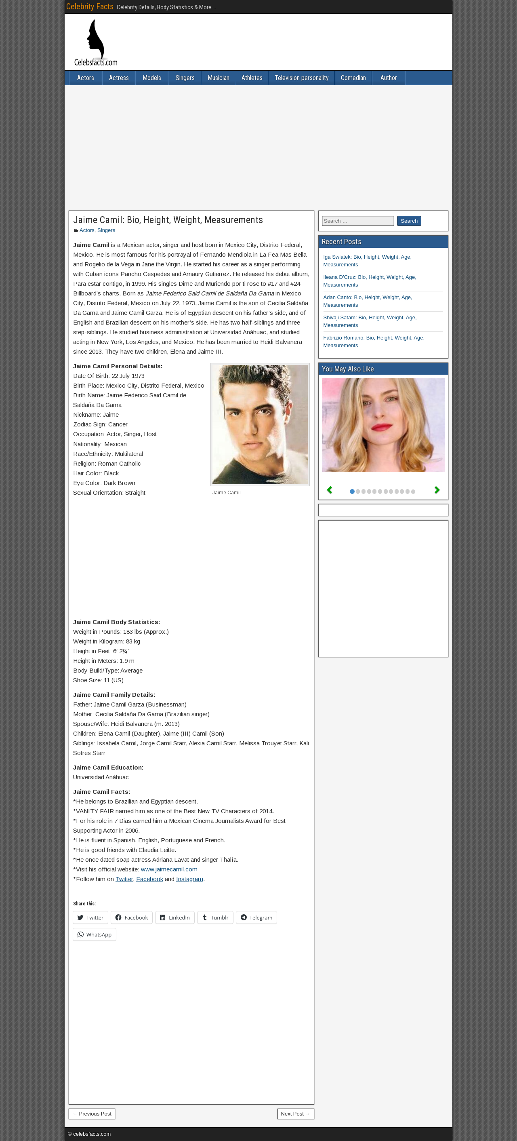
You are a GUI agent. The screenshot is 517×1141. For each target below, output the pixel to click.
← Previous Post (91, 1114)
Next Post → (296, 1114)
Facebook (149, 878)
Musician (218, 78)
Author (388, 78)
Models (152, 78)
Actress (119, 78)
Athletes (252, 78)
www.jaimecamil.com (169, 869)
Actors (85, 78)
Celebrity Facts (89, 6)
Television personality (302, 78)
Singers (185, 78)
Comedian (353, 78)
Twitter (124, 878)
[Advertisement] (258, 148)
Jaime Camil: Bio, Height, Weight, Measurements (168, 220)
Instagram (189, 878)
